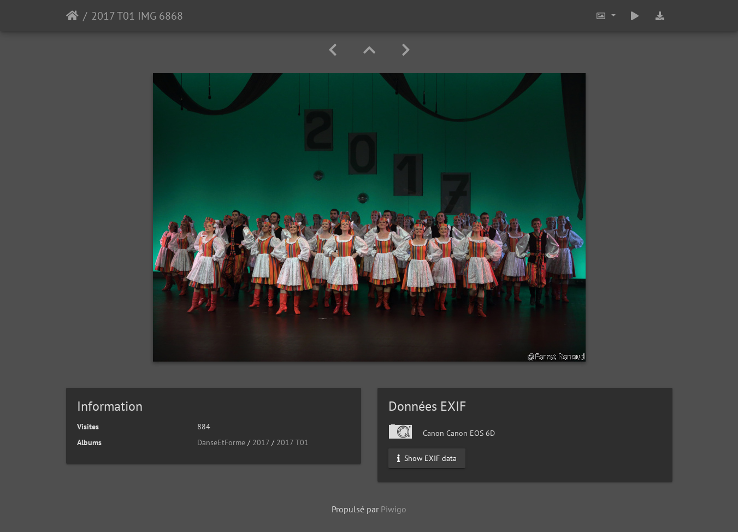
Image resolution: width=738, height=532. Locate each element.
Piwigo (393, 509)
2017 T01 (292, 442)
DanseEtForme (221, 442)
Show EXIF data (427, 458)
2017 (260, 442)
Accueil (72, 16)
